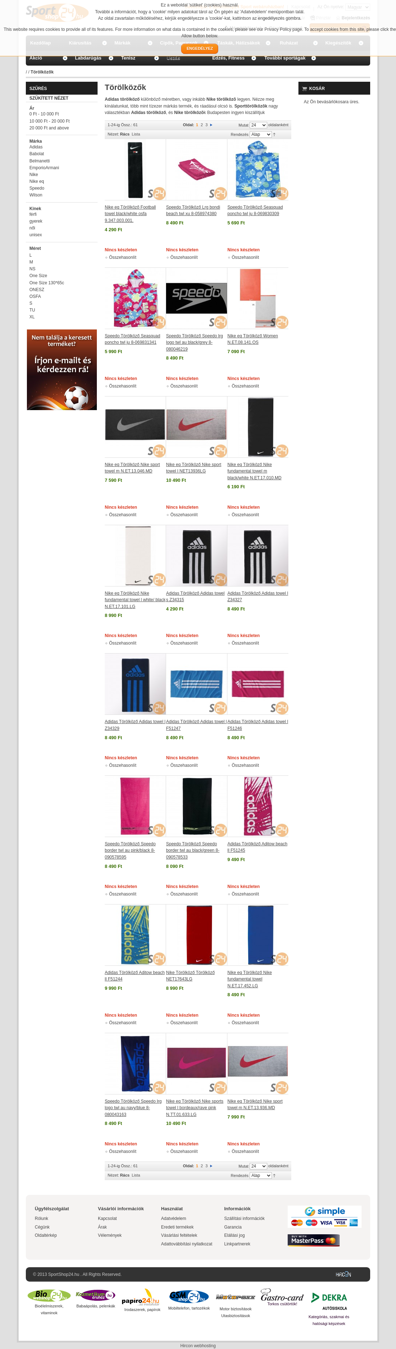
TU (32, 310)
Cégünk (42, 1227)
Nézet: (113, 134)
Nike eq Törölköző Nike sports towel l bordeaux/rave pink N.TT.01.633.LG (194, 1108)
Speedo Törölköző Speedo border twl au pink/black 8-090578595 (130, 850)
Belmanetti (39, 160)
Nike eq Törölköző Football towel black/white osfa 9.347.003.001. (130, 214)
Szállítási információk (244, 1218)
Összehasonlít (122, 257)
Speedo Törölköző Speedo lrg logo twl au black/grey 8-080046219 (194, 342)
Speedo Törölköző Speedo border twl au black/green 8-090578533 (193, 850)
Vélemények (110, 1235)
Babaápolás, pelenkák (95, 1306)
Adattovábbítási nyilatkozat (186, 1243)
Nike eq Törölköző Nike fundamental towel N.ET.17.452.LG (249, 979)
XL (32, 316)
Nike (33, 174)
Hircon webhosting (198, 1345)
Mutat (244, 125)
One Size (38, 275)
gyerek (35, 221)
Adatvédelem (173, 1218)
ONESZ (36, 289)
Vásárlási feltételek (179, 1235)
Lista (136, 134)
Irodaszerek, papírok (142, 1309)
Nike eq (36, 181)
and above (49, 127)
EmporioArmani (44, 167)
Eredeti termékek (177, 1227)
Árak (102, 1227)
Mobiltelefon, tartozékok (189, 1308)
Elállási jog (234, 1235)
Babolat (36, 153)
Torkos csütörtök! (282, 1304)
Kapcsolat (107, 1218)
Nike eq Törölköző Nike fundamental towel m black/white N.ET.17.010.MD (254, 471)
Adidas (36, 146)
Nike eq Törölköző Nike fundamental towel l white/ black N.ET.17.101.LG (135, 600)
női (32, 228)
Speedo (36, 188)
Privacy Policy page (283, 29)
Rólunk (41, 1218)
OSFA (35, 296)
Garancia (233, 1227)
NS (32, 268)
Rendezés (240, 134)
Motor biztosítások (235, 1309)
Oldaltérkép (46, 1235)
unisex (35, 234)
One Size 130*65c (46, 282)
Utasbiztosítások (235, 1316)
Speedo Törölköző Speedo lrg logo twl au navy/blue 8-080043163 (133, 1108)
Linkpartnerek (237, 1243)
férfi (33, 214)
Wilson (35, 195)
